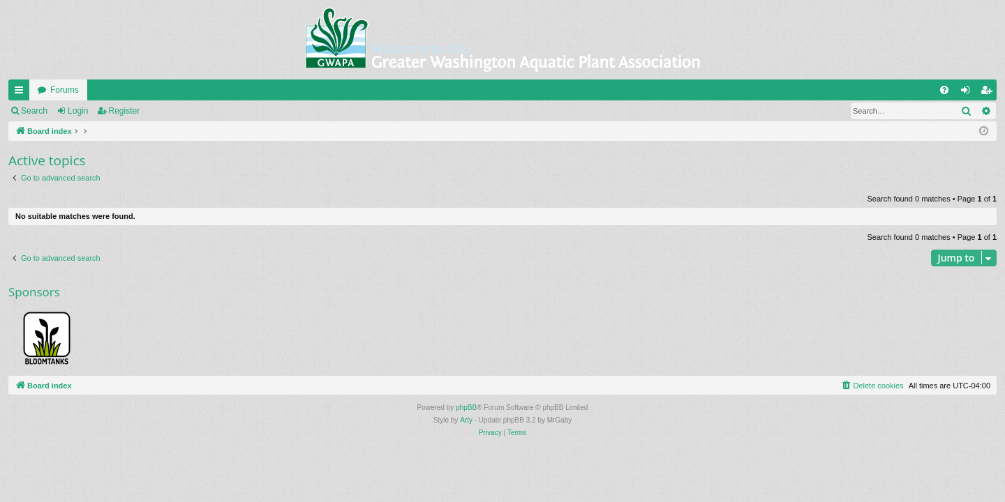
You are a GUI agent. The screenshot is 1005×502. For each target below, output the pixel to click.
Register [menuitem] (989, 92)
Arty (466, 420)
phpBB (466, 407)
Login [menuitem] (968, 92)
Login (78, 111)
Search (34, 111)
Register (124, 111)
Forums (64, 90)
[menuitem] (944, 89)
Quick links (21, 92)
